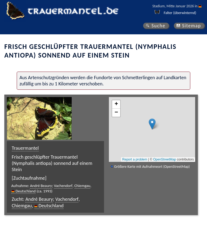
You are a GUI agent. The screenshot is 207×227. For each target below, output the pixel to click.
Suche (158, 26)
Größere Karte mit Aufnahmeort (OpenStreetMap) (152, 166)
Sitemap (191, 26)
